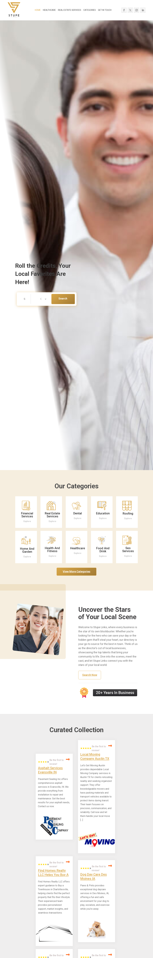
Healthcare (77, 548)
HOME (38, 10)
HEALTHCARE (49, 10)
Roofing (128, 513)
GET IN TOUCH (104, 10)
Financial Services (27, 515)
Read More (68, 759)
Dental (77, 513)
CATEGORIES (89, 10)
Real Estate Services (52, 515)
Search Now (62, 300)
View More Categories (76, 571)
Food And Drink (103, 549)
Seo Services (128, 549)
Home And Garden (27, 550)
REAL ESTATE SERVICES (69, 10)
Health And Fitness (52, 549)
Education (103, 513)
